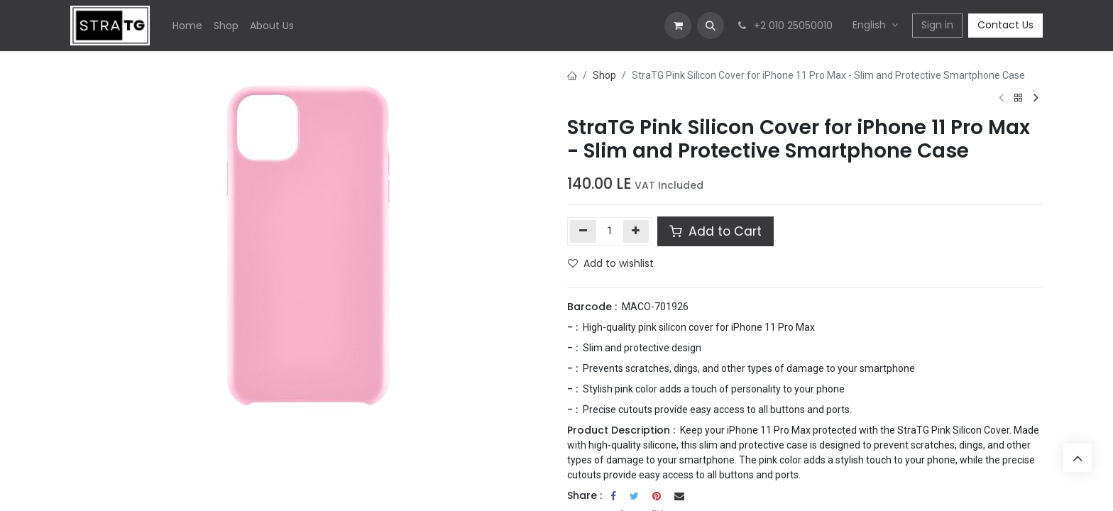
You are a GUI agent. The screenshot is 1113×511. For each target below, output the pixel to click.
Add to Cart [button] (715, 231)
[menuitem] (187, 26)
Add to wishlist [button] (611, 263)
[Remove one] (583, 231)
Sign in (937, 25)
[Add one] (636, 231)
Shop (604, 75)
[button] (710, 25)
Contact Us (1005, 25)
